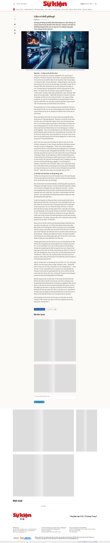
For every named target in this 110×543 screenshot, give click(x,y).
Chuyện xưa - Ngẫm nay (87, 9)
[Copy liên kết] (15, 27)
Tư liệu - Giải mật (48, 9)
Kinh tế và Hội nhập (56, 9)
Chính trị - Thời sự (19, 9)
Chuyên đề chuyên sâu (28, 9)
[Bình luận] (15, 30)
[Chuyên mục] (14, 4)
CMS (85, 541)
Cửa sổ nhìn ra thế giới (39, 9)
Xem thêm (43, 506)
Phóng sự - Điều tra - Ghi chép (75, 9)
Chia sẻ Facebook (39, 309)
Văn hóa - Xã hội (65, 9)
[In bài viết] (15, 33)
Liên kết (16, 538)
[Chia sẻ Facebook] (15, 24)
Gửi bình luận (39, 402)
